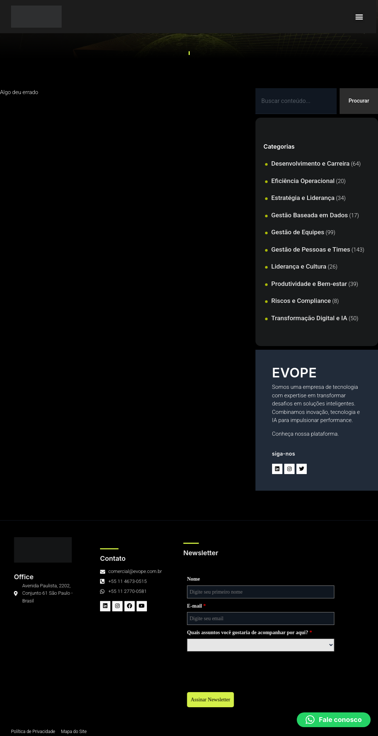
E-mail (82, 606)
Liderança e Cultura (298, 266)
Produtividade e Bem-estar (309, 283)
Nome (79, 579)
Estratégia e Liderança (303, 198)
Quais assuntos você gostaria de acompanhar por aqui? (135, 632)
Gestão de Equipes (297, 232)
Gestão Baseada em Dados (309, 215)
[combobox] (295, 101)
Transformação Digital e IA (309, 318)
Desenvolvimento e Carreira (310, 163)
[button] (361, 17)
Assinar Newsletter (96, 700)
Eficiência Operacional (303, 180)
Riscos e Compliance (301, 301)
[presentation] (129, 670)
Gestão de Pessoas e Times (310, 249)
